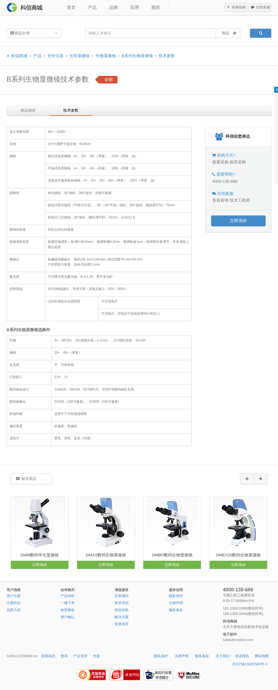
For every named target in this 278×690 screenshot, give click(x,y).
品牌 (113, 7)
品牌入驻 (14, 610)
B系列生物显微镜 (137, 55)
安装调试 (122, 596)
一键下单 (68, 603)
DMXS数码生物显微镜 (106, 555)
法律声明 (176, 603)
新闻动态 (48, 656)
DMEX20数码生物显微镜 (238, 555)
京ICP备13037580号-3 (249, 664)
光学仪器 (55, 55)
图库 (155, 7)
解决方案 (122, 617)
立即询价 (238, 220)
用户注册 (14, 596)
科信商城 (19, 55)
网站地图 (262, 656)
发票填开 (122, 624)
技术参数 (167, 55)
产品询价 (68, 596)
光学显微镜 (79, 55)
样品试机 (122, 610)
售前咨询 (220, 200)
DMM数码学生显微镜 (40, 555)
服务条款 (176, 610)
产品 (92, 7)
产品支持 (80, 656)
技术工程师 (240, 200)
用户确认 (68, 617)
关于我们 (223, 656)
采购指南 (236, 7)
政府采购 (238, 162)
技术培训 (122, 603)
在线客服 (260, 7)
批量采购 (220, 162)
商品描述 (28, 110)
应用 (134, 7)
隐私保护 (176, 596)
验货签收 (68, 610)
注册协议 (14, 603)
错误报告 (242, 656)
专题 (96, 656)
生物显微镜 (106, 55)
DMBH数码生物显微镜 (172, 555)
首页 (71, 7)
